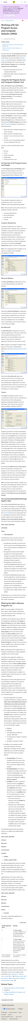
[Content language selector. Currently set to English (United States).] (8, 1005)
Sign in (25, 2)
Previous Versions (9, 20)
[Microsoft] (14, 2)
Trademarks (3, 1019)
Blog (20, 1012)
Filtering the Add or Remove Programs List (12, 48)
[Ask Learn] (22, 20)
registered (8, 124)
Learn (2, 20)
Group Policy (13, 974)
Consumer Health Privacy (7, 1016)
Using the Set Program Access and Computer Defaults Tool (12, 45)
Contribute (3, 1014)
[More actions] (25, 20)
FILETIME (8, 513)
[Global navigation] (1, 2)
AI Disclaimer (4, 1012)
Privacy (9, 1014)
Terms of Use (19, 1016)
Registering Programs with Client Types (14, 988)
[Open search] (21, 2)
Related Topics (5, 50)
